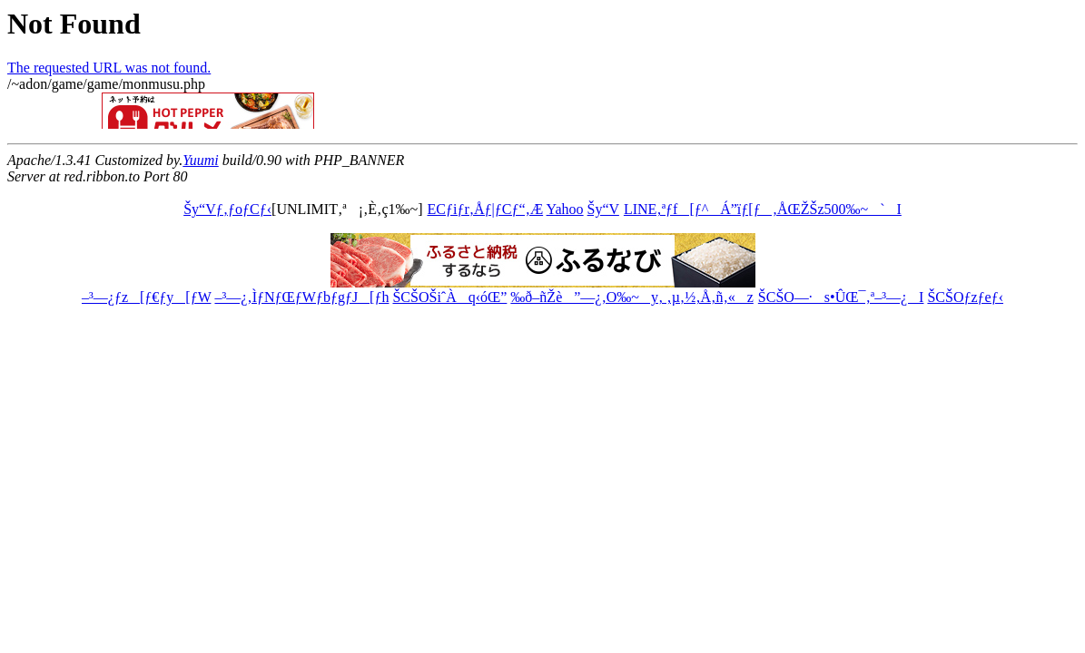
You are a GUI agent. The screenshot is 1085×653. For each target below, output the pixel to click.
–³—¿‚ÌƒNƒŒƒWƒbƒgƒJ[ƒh (301, 297)
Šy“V (603, 209)
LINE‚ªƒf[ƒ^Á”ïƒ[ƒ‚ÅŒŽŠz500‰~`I (762, 209)
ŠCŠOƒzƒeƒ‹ (965, 297)
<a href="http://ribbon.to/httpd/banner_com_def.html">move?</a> (279, 111)
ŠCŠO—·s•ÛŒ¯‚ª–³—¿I (841, 297)
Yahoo (565, 209)
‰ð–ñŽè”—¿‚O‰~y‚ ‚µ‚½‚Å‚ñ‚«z (631, 297)
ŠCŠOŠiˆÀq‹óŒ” (449, 297)
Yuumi (200, 160)
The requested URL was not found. (109, 67)
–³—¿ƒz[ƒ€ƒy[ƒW (146, 297)
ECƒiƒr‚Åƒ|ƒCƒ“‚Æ (486, 209)
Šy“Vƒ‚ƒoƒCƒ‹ (227, 209)
